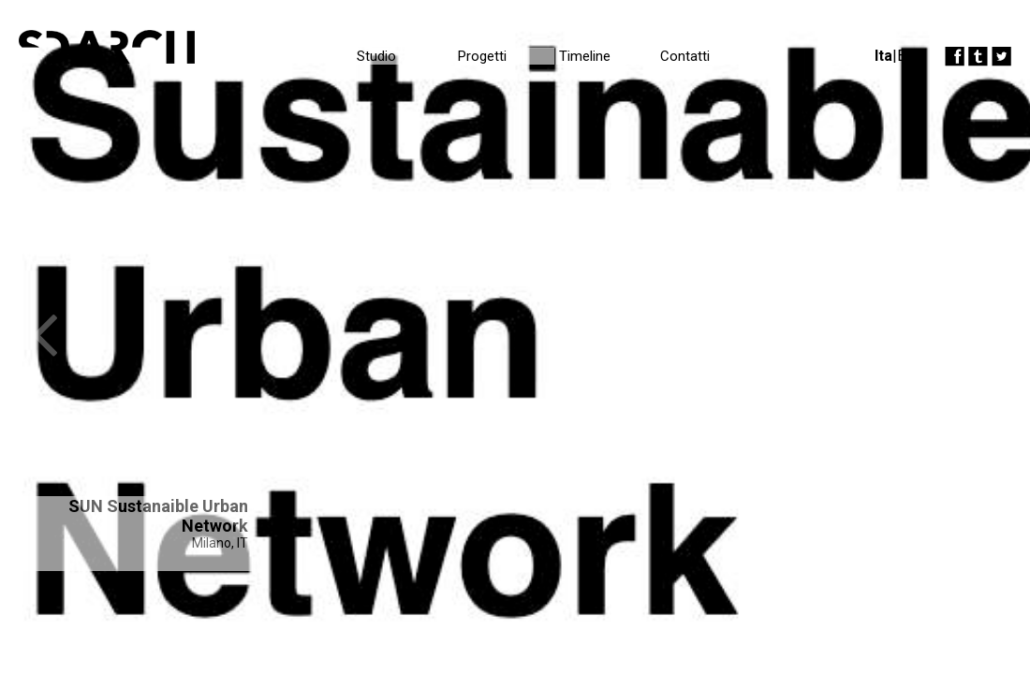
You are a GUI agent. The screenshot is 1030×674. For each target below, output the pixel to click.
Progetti (482, 56)
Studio (376, 56)
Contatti (685, 56)
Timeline (585, 56)
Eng (909, 56)
